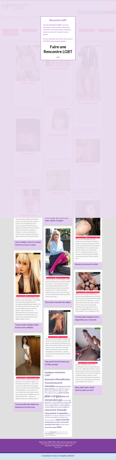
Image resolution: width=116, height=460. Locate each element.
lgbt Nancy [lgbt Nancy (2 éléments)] (56, 389)
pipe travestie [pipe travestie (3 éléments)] (64, 393)
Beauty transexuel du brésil (86, 264)
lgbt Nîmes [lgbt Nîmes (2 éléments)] (62, 389)
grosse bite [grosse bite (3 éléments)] (66, 386)
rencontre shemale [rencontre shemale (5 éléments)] (56, 409)
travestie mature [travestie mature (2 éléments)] (64, 424)
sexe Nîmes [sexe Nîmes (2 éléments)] (61, 415)
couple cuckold (66, 455)
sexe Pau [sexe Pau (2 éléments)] (47, 417)
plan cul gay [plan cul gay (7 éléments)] (53, 396)
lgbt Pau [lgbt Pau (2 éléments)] (67, 389)
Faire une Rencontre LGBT (58, 49)
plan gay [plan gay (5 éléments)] (58, 399)
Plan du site (58, 447)
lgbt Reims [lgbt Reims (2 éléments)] (56, 390)
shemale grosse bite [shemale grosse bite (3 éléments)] (52, 422)
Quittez (58, 57)
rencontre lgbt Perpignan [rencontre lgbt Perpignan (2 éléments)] (52, 405)
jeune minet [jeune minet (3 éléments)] (49, 389)
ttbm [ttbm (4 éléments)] (59, 427)
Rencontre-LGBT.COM (47, 442)
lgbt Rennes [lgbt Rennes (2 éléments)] (62, 390)
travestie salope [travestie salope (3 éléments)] (51, 427)
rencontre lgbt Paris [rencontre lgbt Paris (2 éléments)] (53, 404)
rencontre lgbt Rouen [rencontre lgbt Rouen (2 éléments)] (63, 407)
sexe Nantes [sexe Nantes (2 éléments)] (54, 415)
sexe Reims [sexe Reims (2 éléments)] (62, 417)
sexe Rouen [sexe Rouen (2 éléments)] (52, 420)
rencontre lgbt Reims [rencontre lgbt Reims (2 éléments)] (64, 405)
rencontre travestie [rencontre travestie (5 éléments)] (56, 413)
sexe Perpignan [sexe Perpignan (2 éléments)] (54, 417)
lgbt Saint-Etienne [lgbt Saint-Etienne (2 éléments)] (53, 393)
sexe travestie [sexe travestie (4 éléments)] (62, 419)
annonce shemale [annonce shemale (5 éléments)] (55, 379)
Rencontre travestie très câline (57, 302)
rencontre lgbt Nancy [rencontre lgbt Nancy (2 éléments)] (57, 402)
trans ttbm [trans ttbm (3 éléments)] (56, 424)
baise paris (53, 432)
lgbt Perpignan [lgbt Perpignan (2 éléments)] (49, 390)
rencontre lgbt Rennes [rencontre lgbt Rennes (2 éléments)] (51, 407)
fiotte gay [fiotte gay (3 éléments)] (58, 386)
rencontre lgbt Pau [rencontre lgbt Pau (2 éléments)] (64, 404)
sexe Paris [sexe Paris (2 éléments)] (68, 415)
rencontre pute (49, 433)
